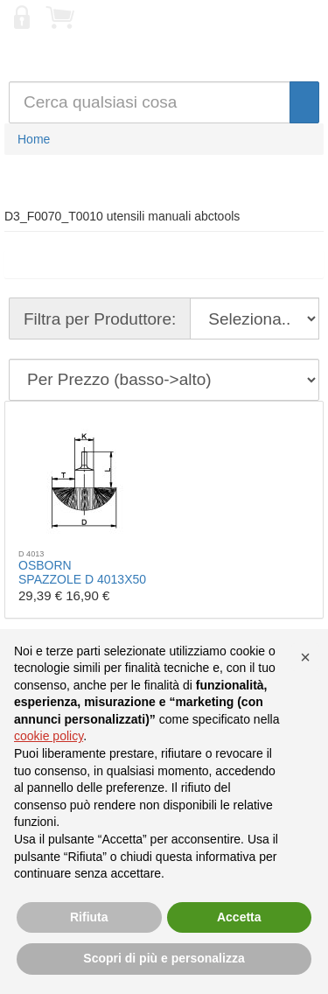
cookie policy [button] (48, 736)
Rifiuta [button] (89, 917)
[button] (305, 657)
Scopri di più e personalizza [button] (163, 958)
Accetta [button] (239, 917)
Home (33, 139)
